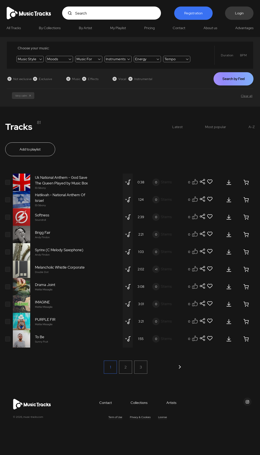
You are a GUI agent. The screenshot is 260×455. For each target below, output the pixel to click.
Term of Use (115, 417)
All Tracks (14, 28)
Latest (177, 127)
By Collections (50, 28)
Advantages (244, 28)
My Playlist (118, 28)
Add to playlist (30, 149)
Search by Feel (233, 79)
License (162, 417)
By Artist (85, 28)
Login (239, 13)
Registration (193, 13)
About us (210, 28)
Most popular (215, 127)
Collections (139, 402)
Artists (171, 402)
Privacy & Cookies (140, 417)
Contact (179, 28)
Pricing (149, 28)
